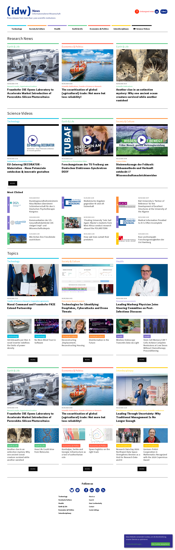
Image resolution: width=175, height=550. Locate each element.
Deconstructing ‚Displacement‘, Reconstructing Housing (73, 343)
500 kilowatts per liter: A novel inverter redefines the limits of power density (18, 344)
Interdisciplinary (120, 28)
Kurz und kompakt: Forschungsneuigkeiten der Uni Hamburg (151, 240)
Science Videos (141, 28)
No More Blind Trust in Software (45, 341)
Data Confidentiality (95, 503)
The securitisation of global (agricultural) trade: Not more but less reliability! (84, 93)
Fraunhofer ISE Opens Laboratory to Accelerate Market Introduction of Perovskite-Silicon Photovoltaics (30, 93)
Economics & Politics (98, 28)
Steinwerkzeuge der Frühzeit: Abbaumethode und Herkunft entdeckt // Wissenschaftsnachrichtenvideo (136, 169)
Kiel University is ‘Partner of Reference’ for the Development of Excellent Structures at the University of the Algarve (152, 206)
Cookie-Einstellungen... (134, 544)
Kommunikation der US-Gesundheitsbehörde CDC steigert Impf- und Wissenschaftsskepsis (41, 224)
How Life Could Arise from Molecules (44, 450)
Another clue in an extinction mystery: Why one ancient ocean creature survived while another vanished (137, 95)
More (12, 183)
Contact (91, 507)
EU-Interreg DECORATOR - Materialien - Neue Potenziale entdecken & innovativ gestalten (28, 168)
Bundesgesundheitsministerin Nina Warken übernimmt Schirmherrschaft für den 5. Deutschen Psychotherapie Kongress (43, 206)
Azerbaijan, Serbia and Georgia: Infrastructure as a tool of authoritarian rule (74, 453)
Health (57, 28)
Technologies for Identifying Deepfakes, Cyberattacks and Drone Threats (85, 308)
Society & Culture (37, 28)
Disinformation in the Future (99, 341)
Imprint (91, 500)
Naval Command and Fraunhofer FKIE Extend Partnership (31, 306)
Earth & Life (77, 28)
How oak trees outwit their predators (96, 238)
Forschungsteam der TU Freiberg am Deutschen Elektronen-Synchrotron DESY (85, 168)
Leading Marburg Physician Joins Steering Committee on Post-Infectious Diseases (137, 308)
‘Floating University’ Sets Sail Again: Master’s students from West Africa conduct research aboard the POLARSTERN (98, 224)
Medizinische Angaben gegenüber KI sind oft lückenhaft (94, 204)
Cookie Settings (94, 510)
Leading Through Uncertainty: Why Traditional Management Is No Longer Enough (138, 417)
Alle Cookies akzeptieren (160, 544)
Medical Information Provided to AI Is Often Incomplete (152, 221)
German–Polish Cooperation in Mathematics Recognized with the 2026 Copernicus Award (155, 454)
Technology (16, 28)
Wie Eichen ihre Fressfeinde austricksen (42, 238)
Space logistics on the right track (99, 450)
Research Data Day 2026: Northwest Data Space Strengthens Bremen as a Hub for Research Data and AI (128, 454)
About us (92, 497)
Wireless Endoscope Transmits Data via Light (127, 341)
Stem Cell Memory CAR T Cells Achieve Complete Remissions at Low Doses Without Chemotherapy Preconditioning (155, 345)
